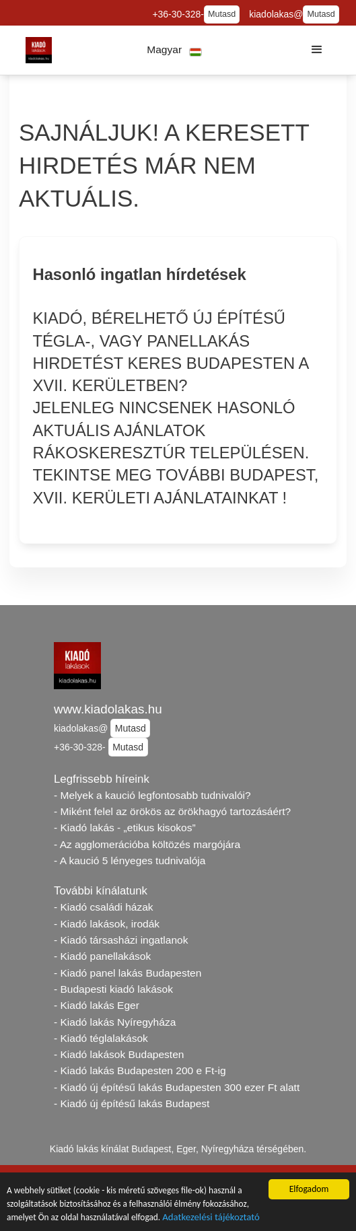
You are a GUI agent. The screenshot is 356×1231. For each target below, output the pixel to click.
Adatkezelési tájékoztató (215, 1219)
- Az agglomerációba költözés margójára (147, 844)
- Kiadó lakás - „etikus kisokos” (125, 827)
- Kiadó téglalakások (101, 1038)
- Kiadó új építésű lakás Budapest (131, 1103)
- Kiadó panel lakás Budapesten (127, 973)
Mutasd (222, 14)
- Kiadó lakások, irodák (106, 923)
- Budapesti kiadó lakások (113, 989)
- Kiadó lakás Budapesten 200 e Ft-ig (140, 1070)
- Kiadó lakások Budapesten (119, 1054)
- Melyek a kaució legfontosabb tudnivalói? (152, 795)
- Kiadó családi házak (103, 907)
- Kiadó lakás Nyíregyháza (115, 1022)
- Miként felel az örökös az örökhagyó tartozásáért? (172, 811)
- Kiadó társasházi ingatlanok (121, 940)
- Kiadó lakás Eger (96, 1005)
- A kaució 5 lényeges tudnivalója (129, 860)
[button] (175, 50)
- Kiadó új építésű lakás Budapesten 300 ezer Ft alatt (176, 1087)
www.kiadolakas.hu (108, 709)
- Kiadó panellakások (102, 956)
